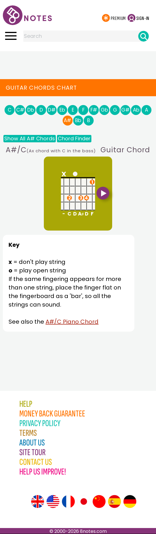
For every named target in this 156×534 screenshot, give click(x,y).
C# (20, 109)
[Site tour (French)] (68, 501)
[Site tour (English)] (37, 501)
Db (30, 109)
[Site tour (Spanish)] (114, 501)
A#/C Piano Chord (72, 322)
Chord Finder (74, 138)
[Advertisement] (78, 62)
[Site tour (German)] (130, 501)
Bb (78, 120)
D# (52, 109)
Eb (62, 109)
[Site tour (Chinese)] (99, 501)
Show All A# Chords (29, 138)
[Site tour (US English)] (53, 501)
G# (125, 109)
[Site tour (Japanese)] (84, 501)
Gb (104, 109)
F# (94, 109)
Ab (136, 109)
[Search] (143, 36)
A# (67, 120)
